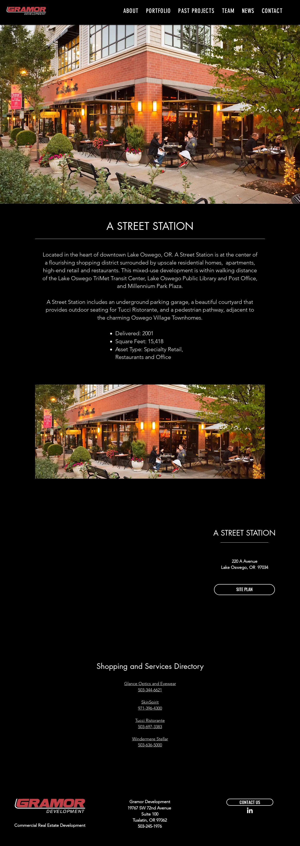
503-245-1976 (150, 826)
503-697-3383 (150, 726)
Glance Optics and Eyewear (150, 683)
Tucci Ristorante (150, 720)
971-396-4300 (150, 708)
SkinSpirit (150, 702)
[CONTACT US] (249, 802)
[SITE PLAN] (244, 589)
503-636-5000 (150, 745)
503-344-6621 (150, 690)
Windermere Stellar (150, 739)
